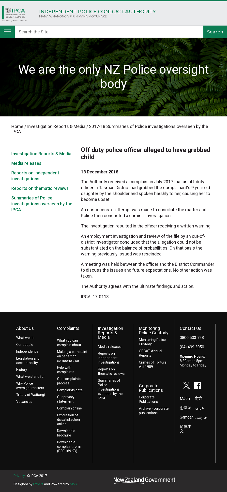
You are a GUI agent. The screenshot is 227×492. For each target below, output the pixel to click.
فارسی (201, 417)
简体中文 (186, 428)
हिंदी (198, 398)
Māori (185, 398)
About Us (25, 328)
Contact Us (190, 328)
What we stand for (30, 377)
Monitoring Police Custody (153, 330)
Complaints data (70, 390)
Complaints (68, 328)
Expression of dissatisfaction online (68, 419)
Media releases (26, 163)
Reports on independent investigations (109, 357)
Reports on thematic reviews (40, 188)
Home (14, 15)
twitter (186, 385)
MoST (74, 484)
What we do (25, 338)
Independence (27, 351)
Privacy (19, 476)
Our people (24, 345)
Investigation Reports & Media (41, 153)
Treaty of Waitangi (30, 395)
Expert (38, 484)
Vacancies (24, 402)
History (21, 370)
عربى (199, 408)
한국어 (186, 408)
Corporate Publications (151, 388)
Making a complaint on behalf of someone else (72, 356)
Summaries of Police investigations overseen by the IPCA (41, 203)
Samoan (187, 417)
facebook (197, 385)
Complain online (69, 408)
